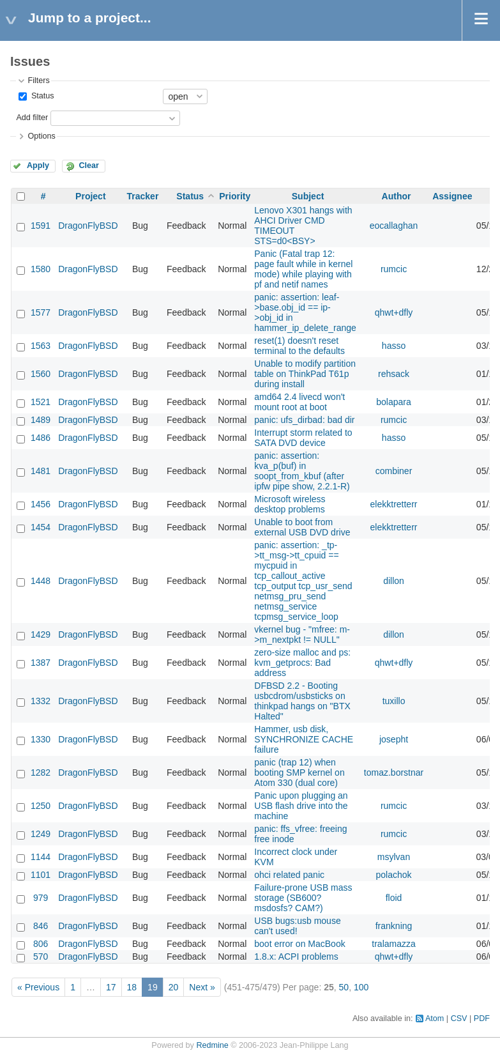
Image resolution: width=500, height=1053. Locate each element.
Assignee (452, 196)
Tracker (143, 196)
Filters (38, 80)
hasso (393, 346)
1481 (40, 471)
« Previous (38, 987)
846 (40, 926)
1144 (40, 857)
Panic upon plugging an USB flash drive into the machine (300, 805)
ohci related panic (289, 875)
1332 (40, 701)
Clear (89, 165)
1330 (40, 739)
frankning (394, 926)
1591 (40, 225)
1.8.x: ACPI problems (296, 956)
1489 (40, 420)
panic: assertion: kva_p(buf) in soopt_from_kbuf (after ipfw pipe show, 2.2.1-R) (301, 470)
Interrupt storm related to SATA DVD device (303, 437)
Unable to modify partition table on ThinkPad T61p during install (305, 373)
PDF (482, 1018)
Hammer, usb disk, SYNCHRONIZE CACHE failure (303, 739)
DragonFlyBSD (87, 225)
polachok (394, 875)
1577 (40, 312)
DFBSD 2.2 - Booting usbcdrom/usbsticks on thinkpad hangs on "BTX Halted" (302, 700)
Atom (434, 1018)
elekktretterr (394, 504)
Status (41, 95)
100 (361, 987)
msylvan (393, 857)
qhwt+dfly (394, 312)
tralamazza (393, 944)
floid (394, 898)
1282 (40, 772)
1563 (40, 346)
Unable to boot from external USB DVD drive (302, 527)
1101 (40, 875)
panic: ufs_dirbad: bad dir (304, 420)
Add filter (32, 117)
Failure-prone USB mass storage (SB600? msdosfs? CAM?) (303, 897)
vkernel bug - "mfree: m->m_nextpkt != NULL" (302, 634)
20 (174, 987)
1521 (40, 402)
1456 (40, 504)
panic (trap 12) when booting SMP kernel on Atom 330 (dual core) (299, 772)
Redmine (212, 1045)
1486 (40, 438)
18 (132, 987)
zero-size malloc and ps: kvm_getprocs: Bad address (302, 662)
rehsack (393, 374)
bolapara (393, 402)
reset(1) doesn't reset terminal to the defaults (299, 345)
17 (111, 987)
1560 (40, 374)
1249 (40, 834)
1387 (40, 662)
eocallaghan (394, 225)
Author (396, 196)
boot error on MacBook (299, 944)
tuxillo (394, 701)
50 (344, 987)
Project (90, 196)
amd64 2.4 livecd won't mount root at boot (299, 402)
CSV (459, 1018)
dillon (393, 581)
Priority (234, 196)
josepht (393, 739)
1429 (40, 634)
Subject (308, 196)
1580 (40, 269)
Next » (202, 987)
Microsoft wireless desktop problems (289, 504)
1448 (40, 581)
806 (40, 944)
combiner (394, 471)
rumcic (394, 269)
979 (40, 898)
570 (40, 956)
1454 (40, 527)
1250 (40, 806)
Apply (38, 165)
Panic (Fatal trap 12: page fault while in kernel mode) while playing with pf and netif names (303, 269)
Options (41, 136)
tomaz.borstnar (393, 772)
